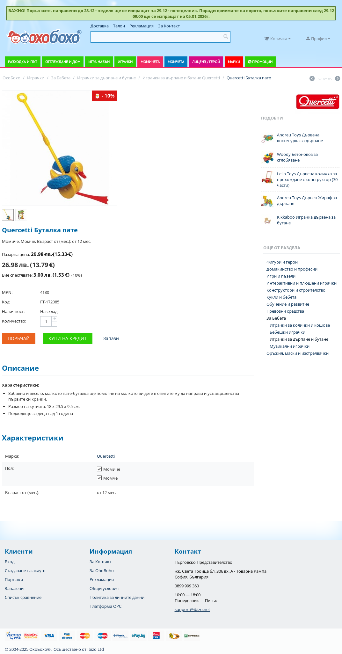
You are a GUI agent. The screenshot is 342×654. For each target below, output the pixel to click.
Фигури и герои (282, 262)
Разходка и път (22, 61)
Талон (119, 26)
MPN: (7, 292)
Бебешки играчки (287, 332)
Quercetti (106, 456)
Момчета (176, 61)
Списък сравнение (23, 597)
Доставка (100, 26)
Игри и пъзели (280, 276)
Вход (9, 561)
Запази (111, 338)
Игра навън (99, 61)
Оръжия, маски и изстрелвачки (297, 353)
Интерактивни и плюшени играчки (301, 283)
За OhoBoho (102, 570)
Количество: (14, 321)
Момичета (150, 61)
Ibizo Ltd (95, 649)
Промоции (262, 61)
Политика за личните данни (117, 597)
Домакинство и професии (291, 269)
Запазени (14, 588)
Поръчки (14, 579)
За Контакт (169, 26)
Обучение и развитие (287, 304)
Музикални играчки (289, 346)
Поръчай (19, 338)
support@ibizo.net (192, 609)
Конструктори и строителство (295, 290)
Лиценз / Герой (206, 61)
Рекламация (141, 26)
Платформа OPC (105, 606)
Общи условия (104, 588)
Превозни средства (285, 311)
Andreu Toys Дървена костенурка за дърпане (300, 137)
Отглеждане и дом (62, 61)
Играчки (125, 61)
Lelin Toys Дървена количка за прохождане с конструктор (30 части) (307, 179)
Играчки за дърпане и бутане (299, 339)
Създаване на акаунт (25, 570)
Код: (6, 302)
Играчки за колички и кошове (300, 325)
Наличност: (13, 311)
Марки (234, 61)
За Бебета (276, 318)
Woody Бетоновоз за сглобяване (297, 157)
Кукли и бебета (281, 297)
